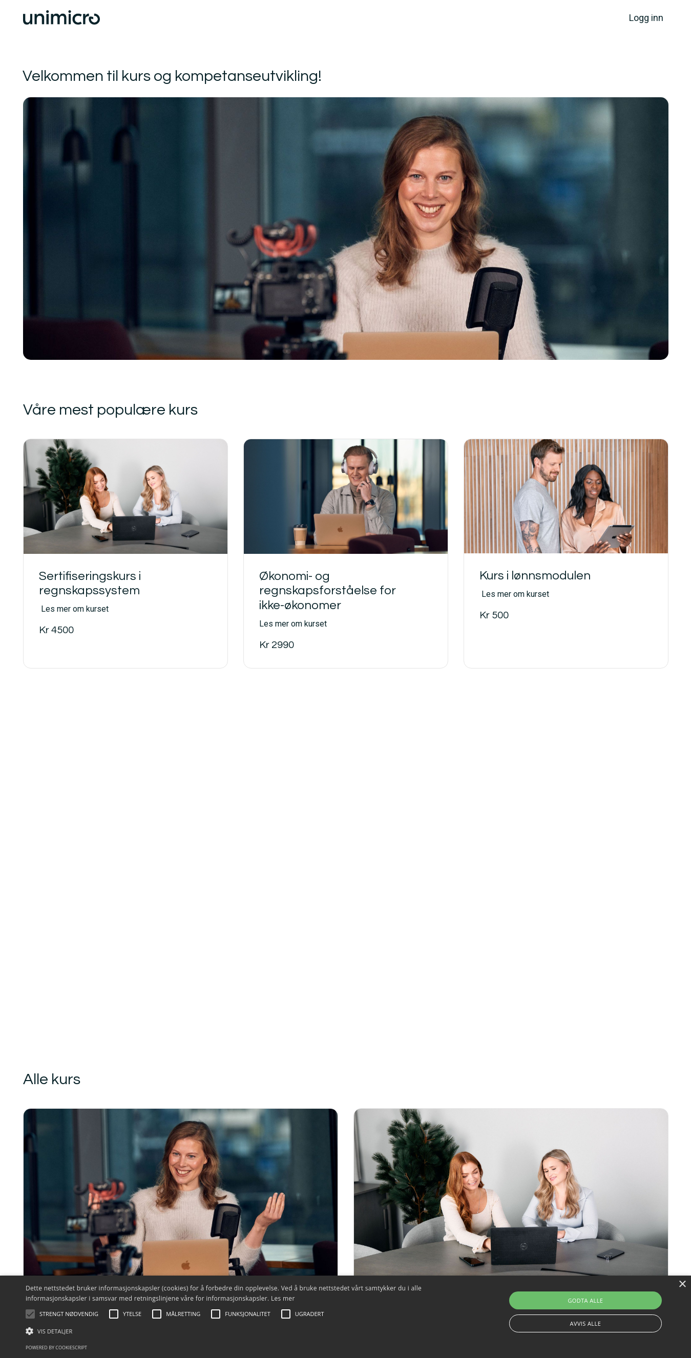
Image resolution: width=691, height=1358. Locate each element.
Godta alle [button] (585, 1300)
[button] (30, 1314)
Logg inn (646, 17)
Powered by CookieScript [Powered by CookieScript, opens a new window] (56, 1347)
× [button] (682, 1284)
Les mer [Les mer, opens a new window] (283, 1298)
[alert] (345, 1317)
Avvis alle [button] (585, 1323)
